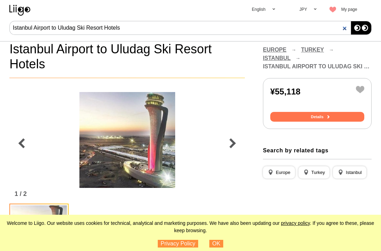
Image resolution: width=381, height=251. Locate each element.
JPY (303, 9)
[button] (279, 172)
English (258, 9)
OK (216, 243)
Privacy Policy (178, 243)
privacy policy (295, 223)
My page (349, 9)
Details (317, 117)
